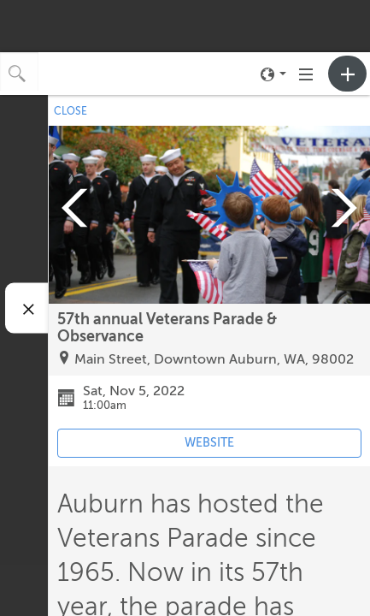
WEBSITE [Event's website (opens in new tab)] (209, 442)
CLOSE (70, 111)
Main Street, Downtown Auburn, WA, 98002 (214, 359)
